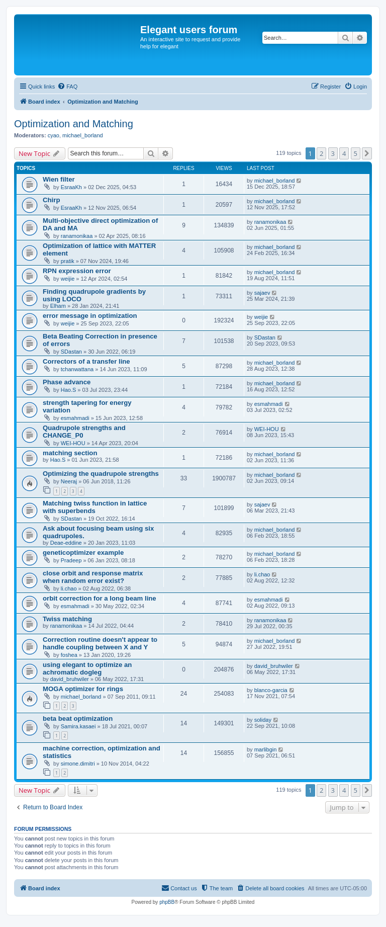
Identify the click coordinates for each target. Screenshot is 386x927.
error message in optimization (90, 315)
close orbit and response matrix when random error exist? (93, 576)
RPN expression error (77, 271)
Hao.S (68, 390)
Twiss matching (67, 619)
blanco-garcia (270, 690)
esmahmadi (75, 418)
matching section (70, 453)
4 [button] (344, 153)
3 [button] (333, 153)
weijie (68, 279)
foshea (69, 655)
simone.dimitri (78, 764)
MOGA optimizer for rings (83, 689)
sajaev (262, 293)
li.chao (69, 588)
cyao (53, 135)
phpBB (166, 902)
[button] (367, 153)
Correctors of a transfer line (86, 361)
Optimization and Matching (73, 123)
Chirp (51, 200)
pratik (67, 261)
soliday (262, 720)
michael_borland (82, 135)
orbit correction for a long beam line (99, 598)
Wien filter (59, 179)
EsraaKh (71, 187)
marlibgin (265, 749)
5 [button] (355, 153)
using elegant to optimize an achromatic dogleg (87, 668)
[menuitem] (67, 86)
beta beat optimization (78, 718)
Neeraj (69, 481)
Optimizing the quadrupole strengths (101, 473)
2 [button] (321, 153)
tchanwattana (77, 369)
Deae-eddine (66, 543)
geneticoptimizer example (83, 552)
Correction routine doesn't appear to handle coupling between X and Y (100, 643)
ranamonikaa (77, 236)
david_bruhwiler (69, 679)
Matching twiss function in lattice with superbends (95, 507)
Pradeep (71, 560)
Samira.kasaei (78, 726)
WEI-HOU (73, 443)
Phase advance (66, 382)
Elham (58, 306)
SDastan (71, 352)
